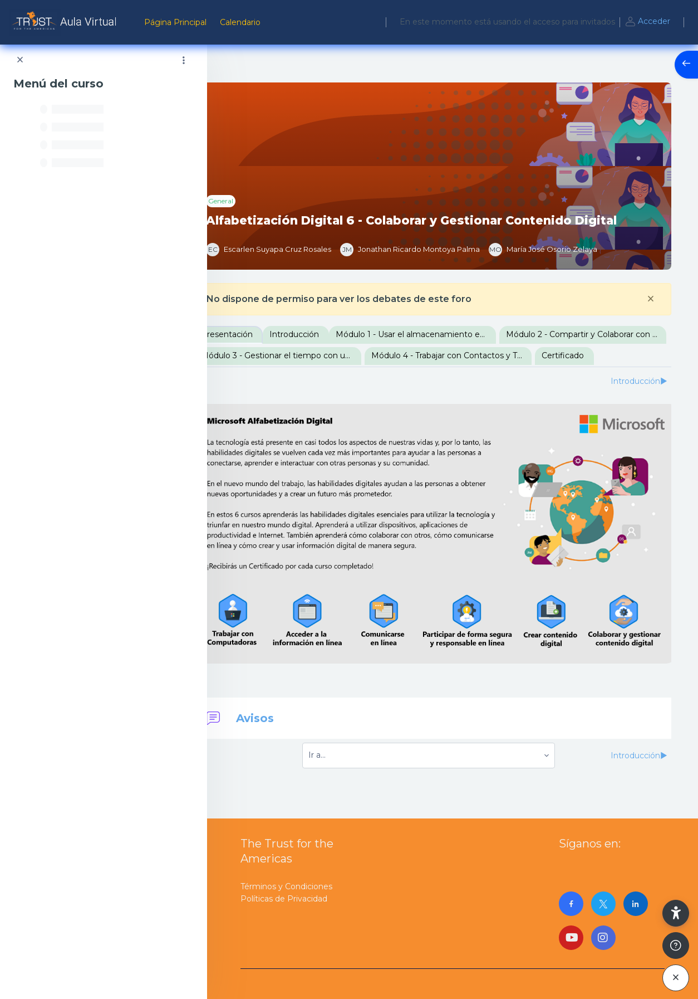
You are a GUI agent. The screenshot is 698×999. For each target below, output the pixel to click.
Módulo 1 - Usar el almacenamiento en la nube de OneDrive (457, 334)
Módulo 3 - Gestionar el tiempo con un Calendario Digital (492, 355)
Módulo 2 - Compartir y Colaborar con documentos (322, 355)
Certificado (433, 377)
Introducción (335, 334)
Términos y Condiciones (286, 885)
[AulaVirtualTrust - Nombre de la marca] (65, 22)
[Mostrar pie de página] (675, 945)
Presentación (268, 334)
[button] (675, 913)
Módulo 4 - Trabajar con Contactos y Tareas (322, 377)
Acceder (647, 22)
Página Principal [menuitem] (175, 22)
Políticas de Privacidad (283, 898)
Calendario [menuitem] (240, 22)
